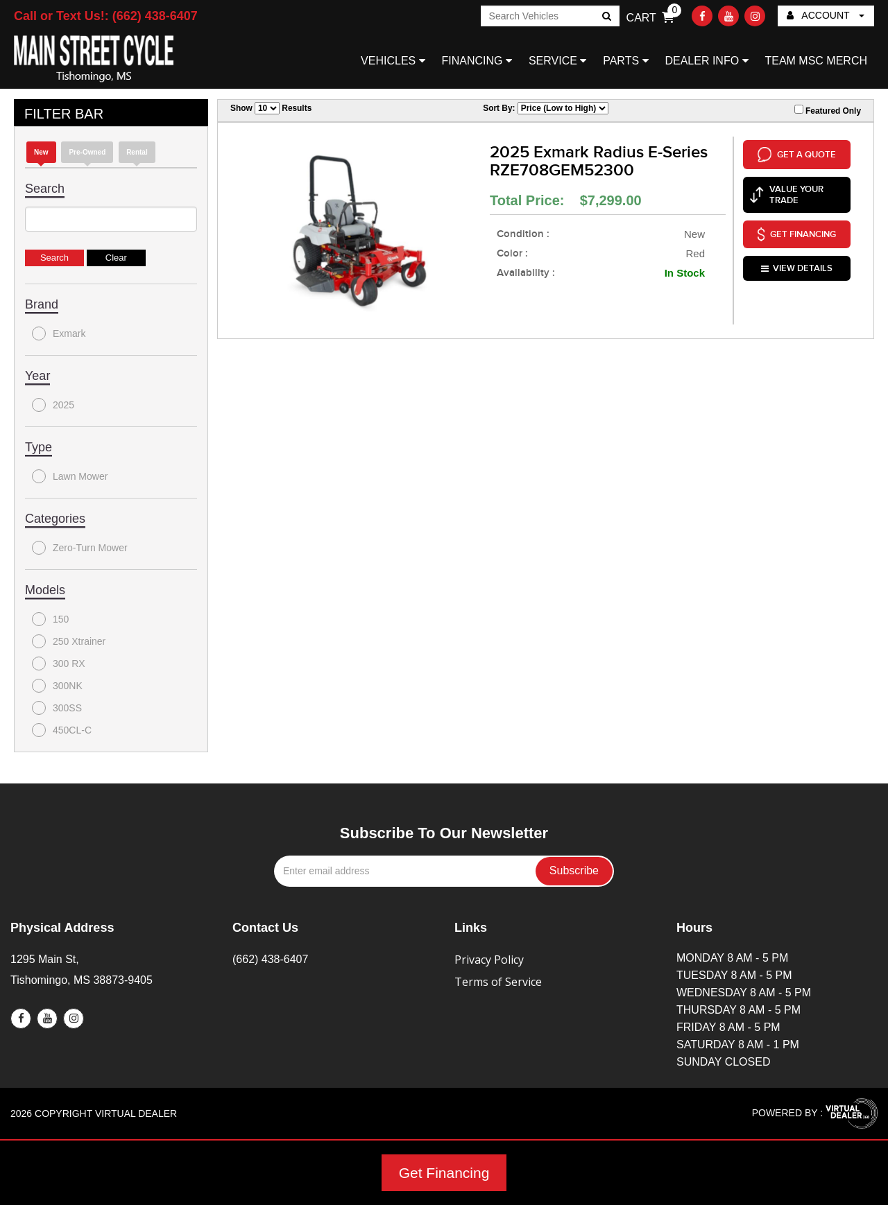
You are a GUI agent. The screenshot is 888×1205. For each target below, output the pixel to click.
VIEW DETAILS (796, 266)
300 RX (58, 663)
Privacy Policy (489, 959)
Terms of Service (498, 981)
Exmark (58, 333)
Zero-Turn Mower (80, 548)
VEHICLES (393, 61)
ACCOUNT (825, 15)
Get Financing (444, 1173)
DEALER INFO (706, 61)
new (41, 152)
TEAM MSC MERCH (816, 61)
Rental (137, 152)
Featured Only (827, 110)
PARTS (625, 61)
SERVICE (557, 61)
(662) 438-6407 (270, 959)
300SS (57, 708)
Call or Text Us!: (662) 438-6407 (106, 16)
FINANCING (477, 61)
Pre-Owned (87, 152)
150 (50, 619)
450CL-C (62, 730)
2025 (53, 405)
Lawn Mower (70, 476)
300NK (57, 686)
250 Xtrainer (68, 641)
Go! (605, 17)
